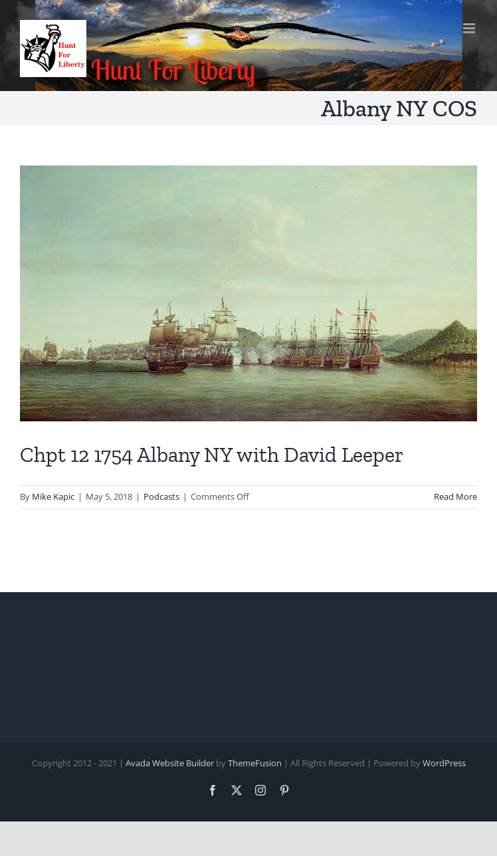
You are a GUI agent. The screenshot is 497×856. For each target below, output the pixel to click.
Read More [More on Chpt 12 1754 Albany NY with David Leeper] (455, 496)
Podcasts (161, 496)
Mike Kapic (53, 496)
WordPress (444, 763)
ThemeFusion (255, 763)
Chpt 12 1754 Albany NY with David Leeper (211, 454)
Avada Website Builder (170, 763)
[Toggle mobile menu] (470, 28)
